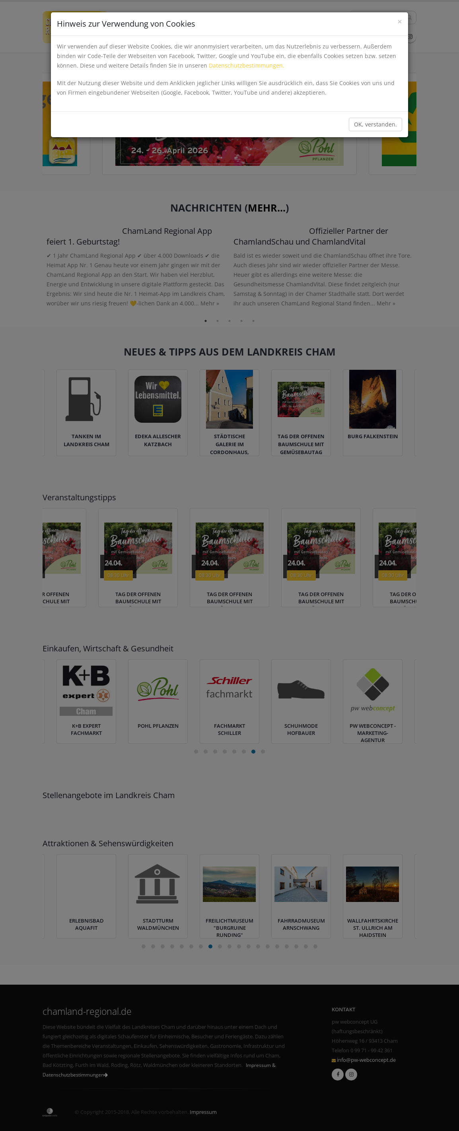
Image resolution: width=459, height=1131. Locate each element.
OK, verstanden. (375, 124)
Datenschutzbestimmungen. (246, 65)
